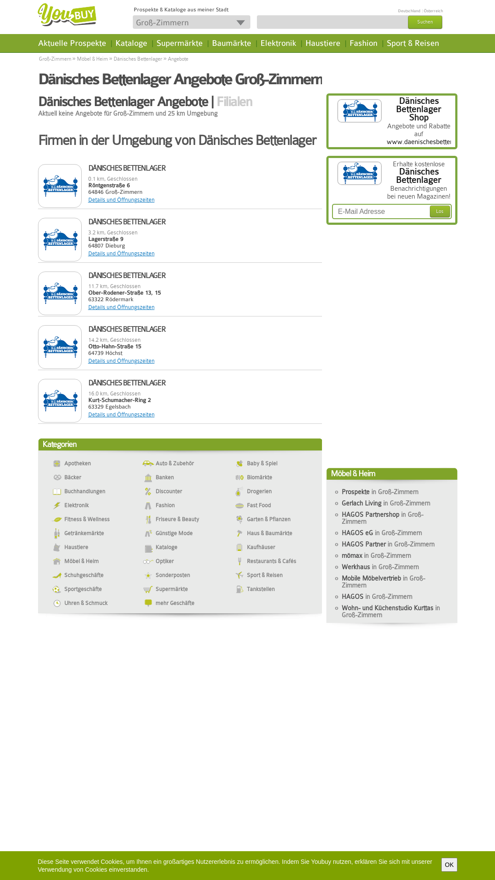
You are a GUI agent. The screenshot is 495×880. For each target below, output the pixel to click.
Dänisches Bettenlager (138, 59)
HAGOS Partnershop (382, 518)
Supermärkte (179, 43)
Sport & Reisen (413, 43)
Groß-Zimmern (55, 59)
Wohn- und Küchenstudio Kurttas (391, 612)
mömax (376, 555)
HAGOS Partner (388, 544)
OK (449, 864)
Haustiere (322, 43)
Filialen (234, 101)
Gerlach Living (386, 503)
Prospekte (380, 491)
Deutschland (409, 11)
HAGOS (377, 596)
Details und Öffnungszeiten (121, 199)
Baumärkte (231, 43)
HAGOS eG (382, 532)
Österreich (433, 11)
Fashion (363, 43)
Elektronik (278, 43)
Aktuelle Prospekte (72, 43)
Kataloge (131, 43)
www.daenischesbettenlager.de (432, 142)
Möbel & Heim (92, 59)
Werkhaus (380, 567)
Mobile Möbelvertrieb (383, 582)
